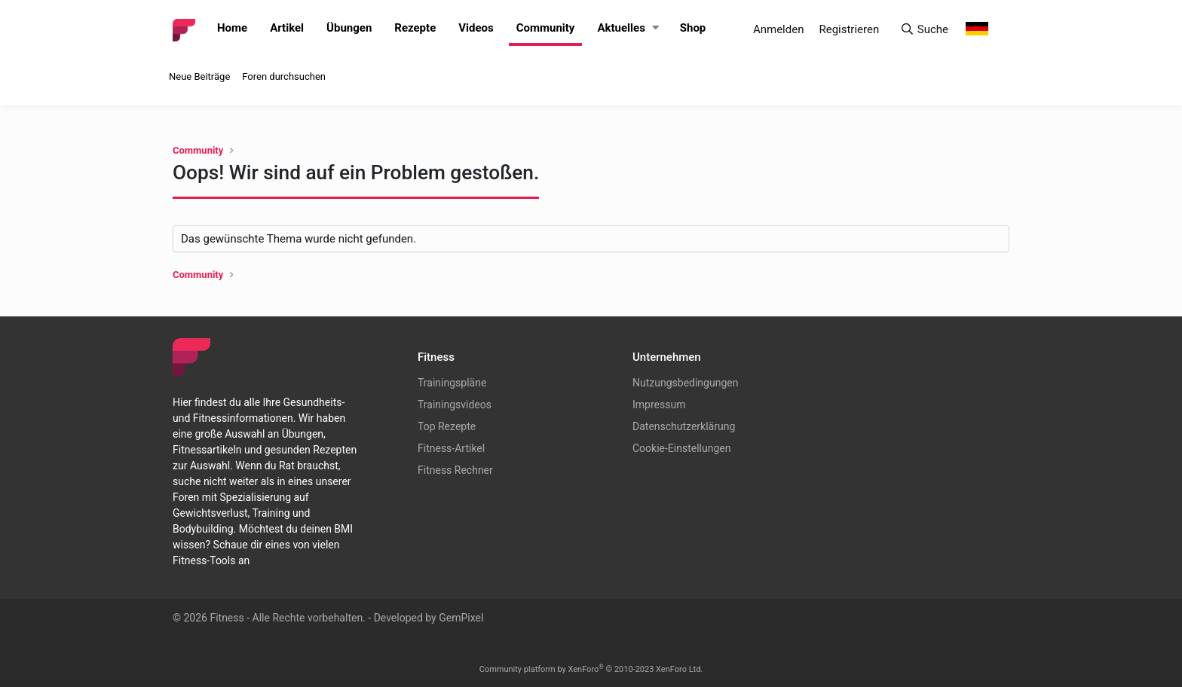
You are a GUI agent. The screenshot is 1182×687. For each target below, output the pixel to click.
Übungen (349, 28)
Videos (476, 28)
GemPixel (461, 618)
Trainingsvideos (454, 404)
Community (545, 28)
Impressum (658, 404)
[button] (655, 28)
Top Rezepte (447, 426)
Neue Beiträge (199, 76)
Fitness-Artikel (451, 448)
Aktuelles (621, 28)
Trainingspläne (452, 383)
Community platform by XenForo (591, 669)
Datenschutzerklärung (683, 426)
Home (232, 28)
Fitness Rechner (455, 470)
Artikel (287, 28)
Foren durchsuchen (284, 76)
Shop (693, 28)
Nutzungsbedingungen (685, 383)
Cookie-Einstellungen (681, 448)
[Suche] (924, 29)
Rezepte (415, 28)
